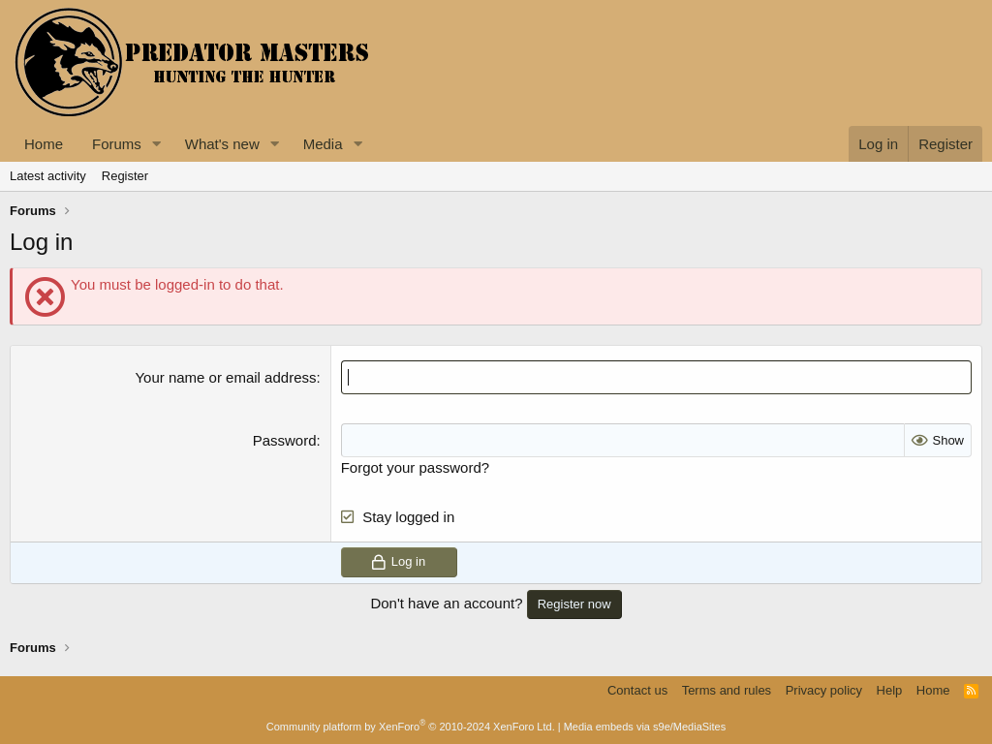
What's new (222, 144)
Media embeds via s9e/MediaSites (645, 726)
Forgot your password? (415, 467)
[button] (156, 144)
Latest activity (48, 176)
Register (125, 176)
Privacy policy (824, 690)
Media (323, 144)
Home (43, 144)
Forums (116, 144)
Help (890, 690)
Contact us (637, 690)
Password (285, 440)
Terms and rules (726, 690)
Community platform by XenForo (410, 726)
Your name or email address (225, 377)
